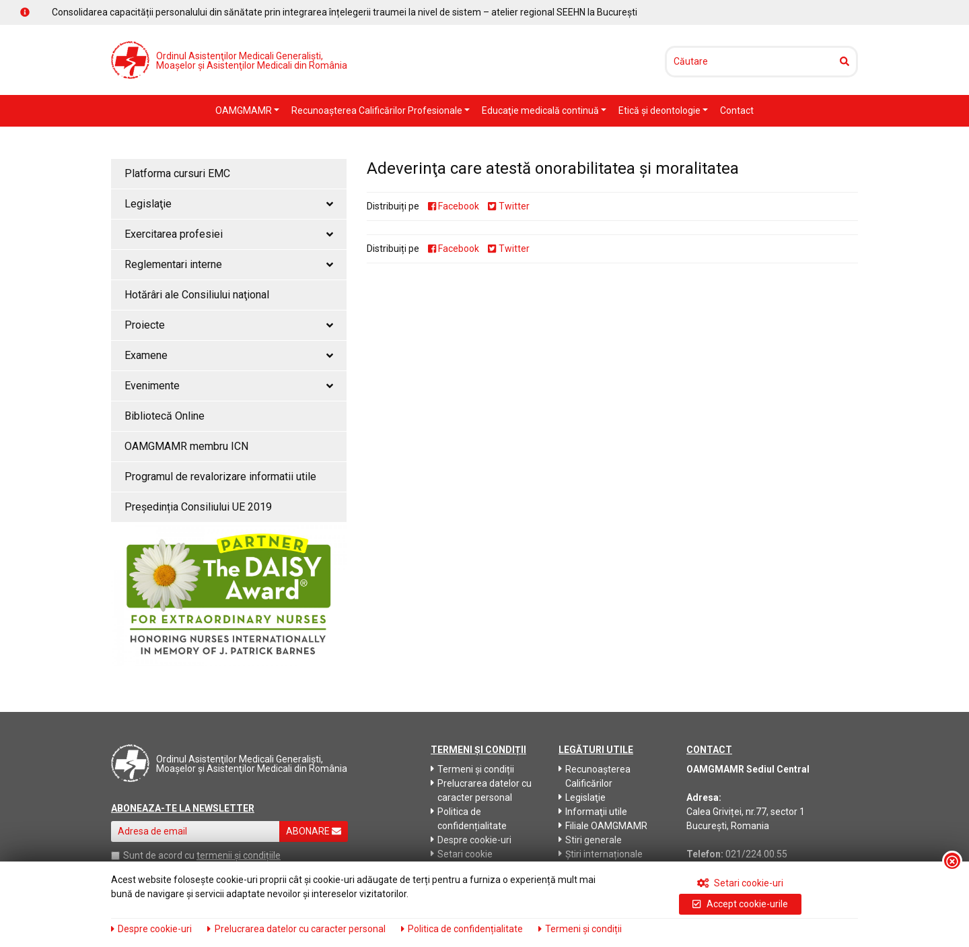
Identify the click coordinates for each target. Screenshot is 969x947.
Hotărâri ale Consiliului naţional (196, 294)
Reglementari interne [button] (228, 264)
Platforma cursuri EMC (177, 173)
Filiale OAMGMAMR (603, 825)
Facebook (453, 206)
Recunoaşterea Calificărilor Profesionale (377, 110)
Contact (737, 110)
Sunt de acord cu (158, 855)
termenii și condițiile (238, 855)
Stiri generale (590, 840)
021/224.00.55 (756, 854)
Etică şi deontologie (660, 110)
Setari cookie (462, 854)
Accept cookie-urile (739, 904)
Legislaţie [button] (228, 203)
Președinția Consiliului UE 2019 (198, 506)
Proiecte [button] (228, 325)
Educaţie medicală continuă (541, 110)
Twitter (508, 206)
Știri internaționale (601, 854)
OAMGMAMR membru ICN (186, 446)
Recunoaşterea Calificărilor (595, 776)
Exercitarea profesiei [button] (228, 234)
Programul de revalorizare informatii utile (220, 476)
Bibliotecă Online (164, 416)
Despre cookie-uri (471, 840)
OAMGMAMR (244, 110)
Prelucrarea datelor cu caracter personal (481, 790)
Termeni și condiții (472, 769)
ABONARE (313, 831)
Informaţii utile (593, 811)
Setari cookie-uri (740, 883)
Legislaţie (582, 797)
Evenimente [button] (228, 385)
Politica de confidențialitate (469, 818)
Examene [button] (228, 355)
